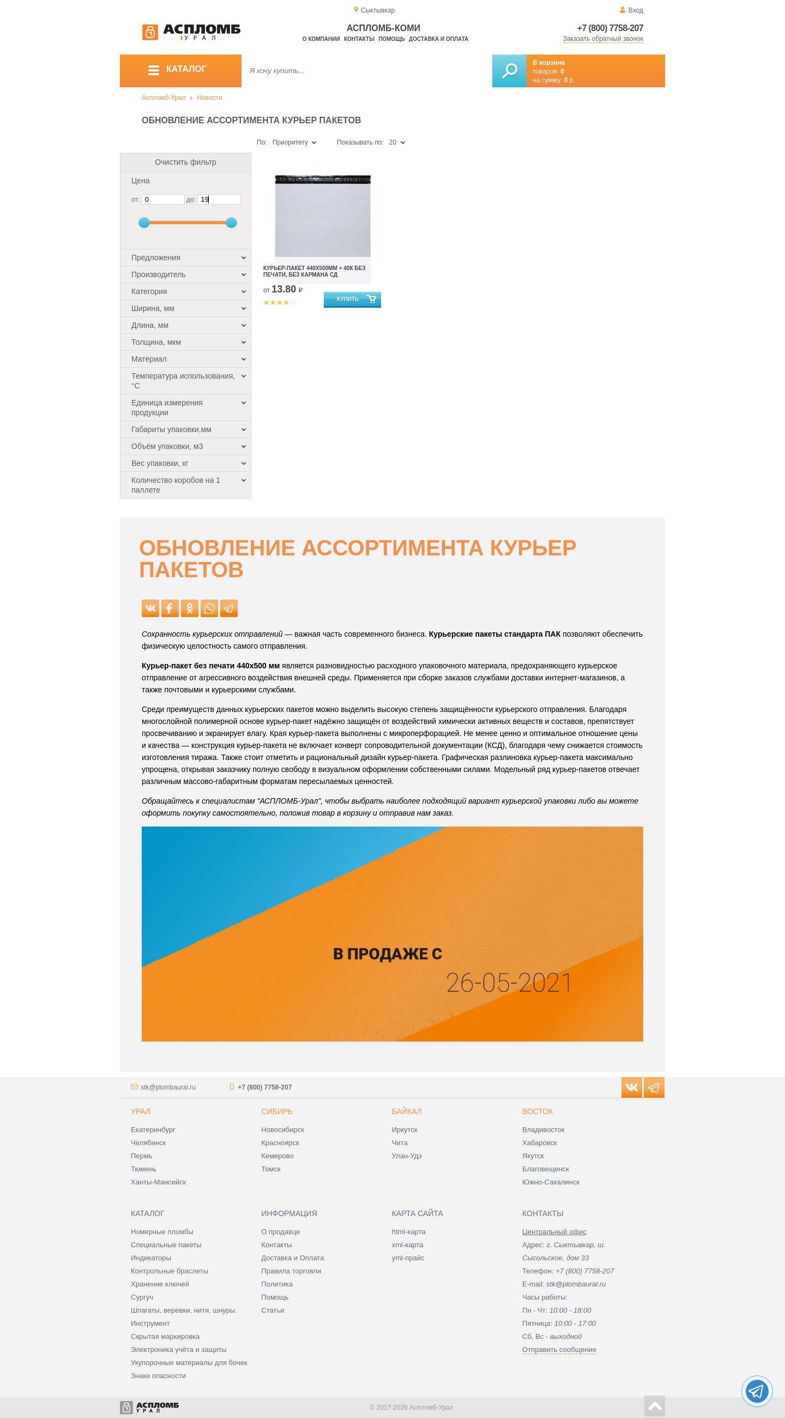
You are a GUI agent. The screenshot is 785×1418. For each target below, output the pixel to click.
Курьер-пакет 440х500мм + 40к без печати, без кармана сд (314, 271)
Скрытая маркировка (165, 1336)
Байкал (407, 1111)
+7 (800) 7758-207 (610, 28)
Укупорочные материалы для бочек (189, 1363)
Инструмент (150, 1323)
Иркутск (405, 1130)
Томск (270, 1169)
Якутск (533, 1156)
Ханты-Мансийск (158, 1182)
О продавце (280, 1232)
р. (569, 80)
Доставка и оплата (438, 39)
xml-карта (408, 1245)
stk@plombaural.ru (168, 1087)
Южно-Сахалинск (550, 1182)
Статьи (272, 1310)
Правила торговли (291, 1271)
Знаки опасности (158, 1376)
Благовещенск (545, 1169)
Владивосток (543, 1130)
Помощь (391, 39)
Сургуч (142, 1297)
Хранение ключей (160, 1284)
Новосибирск (282, 1130)
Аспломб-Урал (164, 97)
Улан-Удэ (407, 1156)
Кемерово (277, 1156)
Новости (209, 97)
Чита (400, 1143)
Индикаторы (151, 1258)
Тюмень (143, 1169)
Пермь (142, 1156)
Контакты (359, 39)
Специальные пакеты (166, 1245)
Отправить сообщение (559, 1349)
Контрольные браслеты (169, 1271)
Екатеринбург (153, 1130)
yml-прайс (408, 1258)
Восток (537, 1111)
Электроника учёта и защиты (179, 1349)
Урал (140, 1111)
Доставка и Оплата (292, 1258)
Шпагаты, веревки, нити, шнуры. (184, 1310)
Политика (277, 1284)
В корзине (549, 63)
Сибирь (277, 1111)
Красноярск (280, 1143)
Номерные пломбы (162, 1232)
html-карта (409, 1232)
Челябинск (148, 1143)
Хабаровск (539, 1143)
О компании (321, 39)
